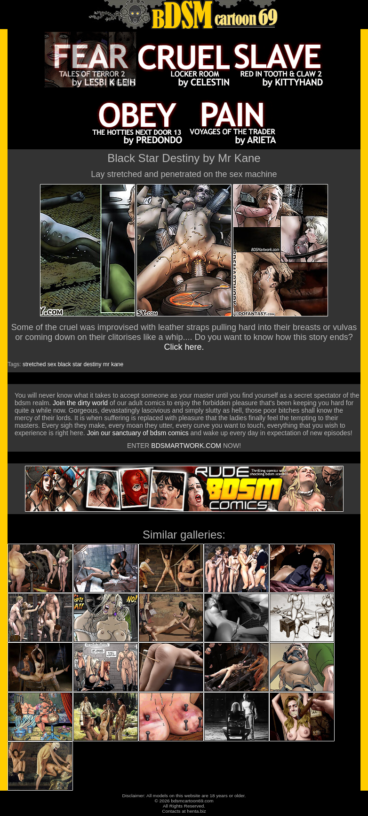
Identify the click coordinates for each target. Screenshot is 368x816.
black (64, 364)
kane (117, 364)
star (77, 364)
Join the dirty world (80, 403)
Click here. (184, 347)
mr (106, 364)
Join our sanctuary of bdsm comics (138, 433)
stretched (34, 364)
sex (52, 364)
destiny (92, 364)
